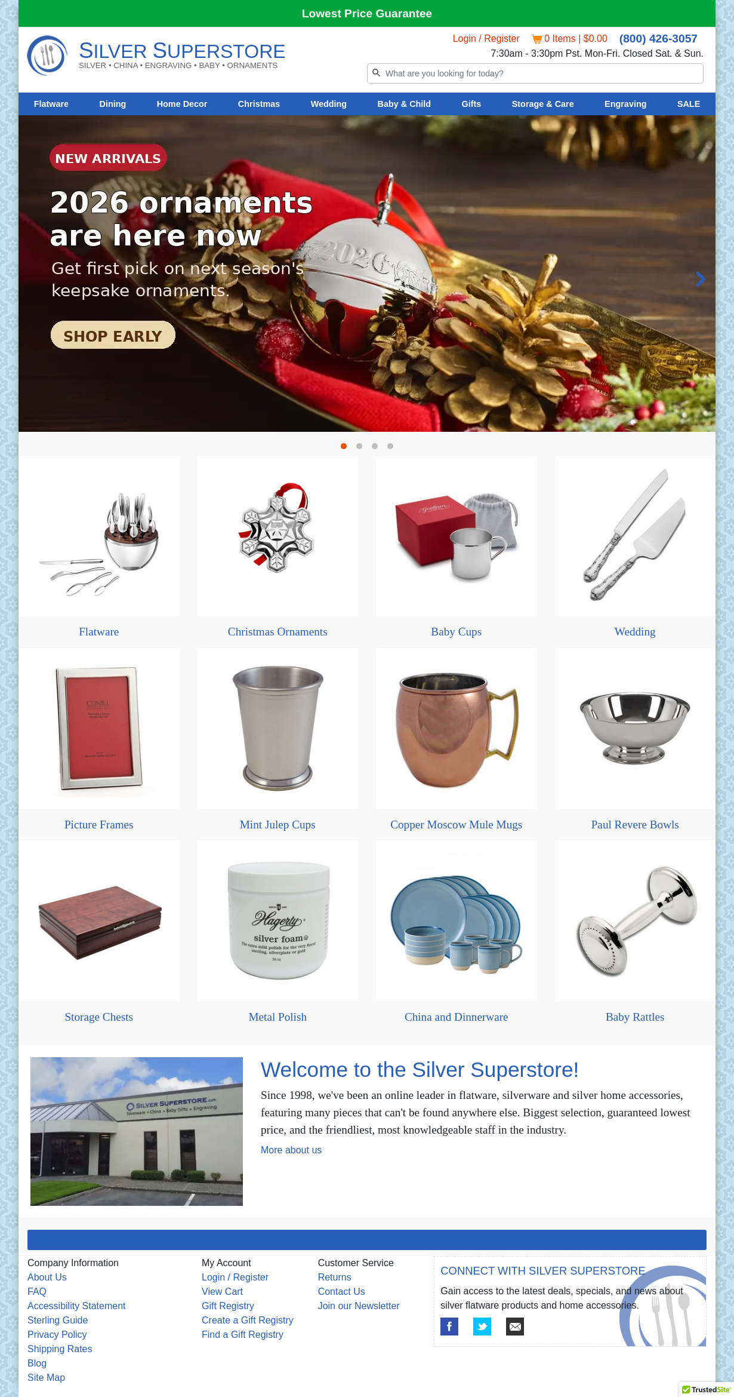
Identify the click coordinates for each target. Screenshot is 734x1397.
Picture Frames (99, 824)
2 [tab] (362, 449)
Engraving (625, 104)
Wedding (329, 104)
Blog (37, 1363)
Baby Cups (456, 631)
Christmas (259, 104)
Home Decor (182, 104)
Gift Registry (228, 1306)
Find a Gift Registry (242, 1335)
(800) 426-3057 (658, 38)
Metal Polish (277, 1017)
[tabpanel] (367, 115)
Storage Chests (98, 1017)
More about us (291, 1150)
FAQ (37, 1292)
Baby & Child (404, 104)
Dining (113, 104)
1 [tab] (347, 449)
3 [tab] (378, 449)
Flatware (51, 104)
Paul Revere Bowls (635, 824)
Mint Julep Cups (278, 824)
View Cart (222, 1292)
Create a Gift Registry (248, 1320)
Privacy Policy (57, 1335)
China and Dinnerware (456, 1017)
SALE (688, 104)
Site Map (46, 1378)
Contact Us (341, 1292)
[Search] (535, 73)
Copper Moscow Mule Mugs (456, 824)
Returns (334, 1277)
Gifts (472, 104)
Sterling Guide (57, 1320)
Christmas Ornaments (278, 631)
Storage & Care (543, 104)
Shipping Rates (59, 1349)
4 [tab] (393, 449)
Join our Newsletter (359, 1306)
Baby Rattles (635, 1017)
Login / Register (486, 38)
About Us (47, 1277)
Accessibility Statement (76, 1306)
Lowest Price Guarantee (367, 13)
